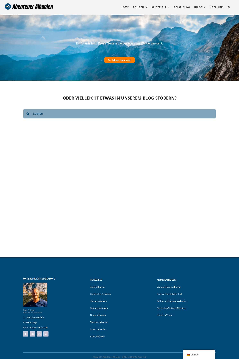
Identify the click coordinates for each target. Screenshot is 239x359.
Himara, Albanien (98, 301)
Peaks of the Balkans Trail (169, 294)
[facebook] (25, 334)
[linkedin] (39, 334)
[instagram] (32, 334)
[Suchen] (119, 113)
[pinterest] (46, 334)
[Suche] (28, 113)
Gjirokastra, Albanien (100, 294)
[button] (229, 7)
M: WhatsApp (30, 322)
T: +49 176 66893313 (33, 317)
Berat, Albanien (97, 287)
